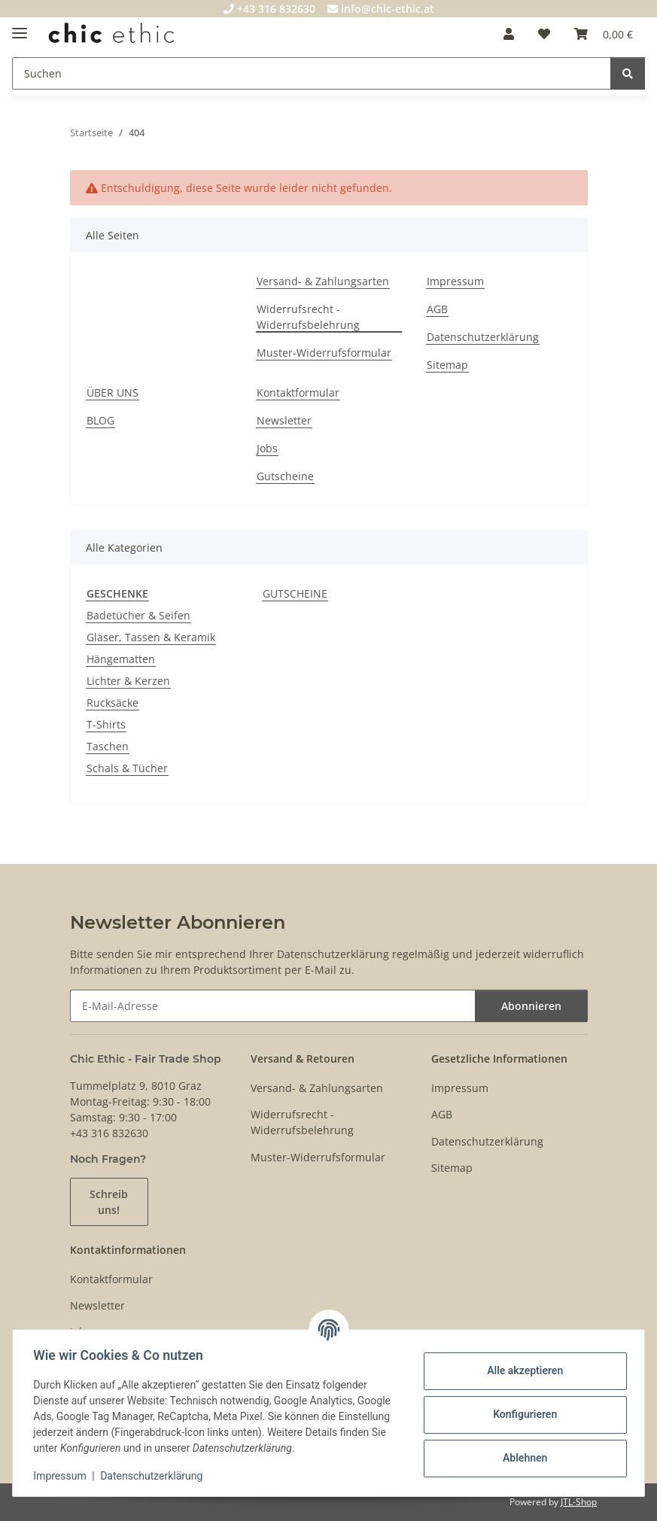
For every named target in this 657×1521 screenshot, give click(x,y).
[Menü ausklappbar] (19, 26)
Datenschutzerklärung (155, 1476)
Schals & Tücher (127, 768)
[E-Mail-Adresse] (273, 1006)
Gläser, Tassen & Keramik (151, 637)
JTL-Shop (579, 1501)
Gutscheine (285, 476)
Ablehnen (521, 1458)
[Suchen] (311, 73)
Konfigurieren (521, 1414)
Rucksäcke (112, 702)
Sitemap (447, 364)
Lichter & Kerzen (128, 681)
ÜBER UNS (112, 392)
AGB (437, 309)
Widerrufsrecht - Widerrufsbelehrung (308, 317)
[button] (508, 34)
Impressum (63, 1476)
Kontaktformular (298, 392)
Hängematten (121, 659)
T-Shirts (106, 724)
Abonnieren (531, 1006)
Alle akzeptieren (521, 1370)
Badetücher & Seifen (138, 615)
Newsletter (284, 420)
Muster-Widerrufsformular (324, 352)
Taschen (108, 746)
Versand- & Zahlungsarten (323, 281)
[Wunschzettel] (544, 34)
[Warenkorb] (603, 34)
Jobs (267, 448)
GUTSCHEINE (295, 593)
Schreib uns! (109, 1202)
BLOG (100, 420)
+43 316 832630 (269, 9)
